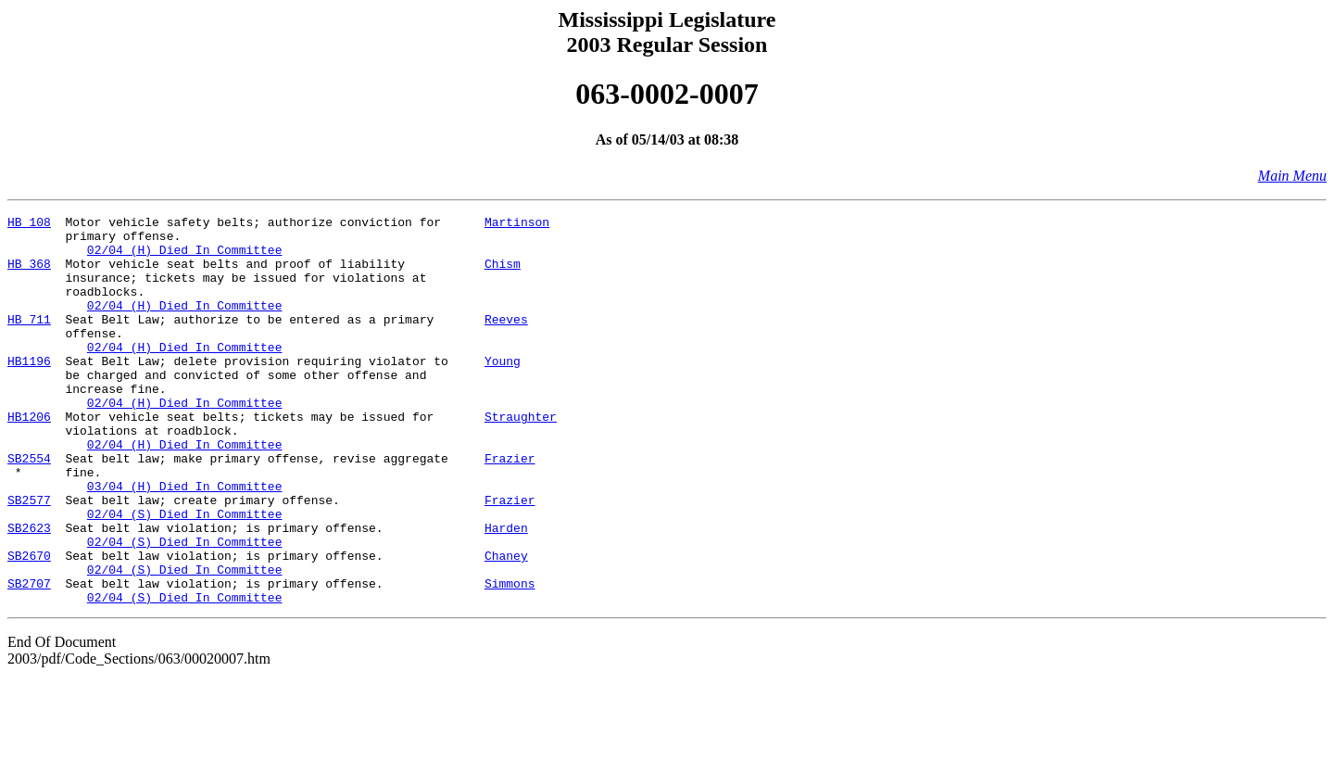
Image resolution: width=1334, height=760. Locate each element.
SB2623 (29, 591)
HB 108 (29, 224)
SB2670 (29, 624)
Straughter (521, 458)
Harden (506, 591)
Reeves (506, 341)
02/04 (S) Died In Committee (185, 574)
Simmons (510, 658)
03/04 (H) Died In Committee (185, 541)
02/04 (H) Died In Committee (185, 257)
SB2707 (29, 658)
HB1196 (29, 391)
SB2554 (29, 508)
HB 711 (29, 341)
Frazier (510, 508)
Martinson (517, 224)
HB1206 (29, 458)
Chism (503, 274)
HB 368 (29, 274)
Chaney (506, 624)
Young (503, 391)
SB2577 (29, 558)
